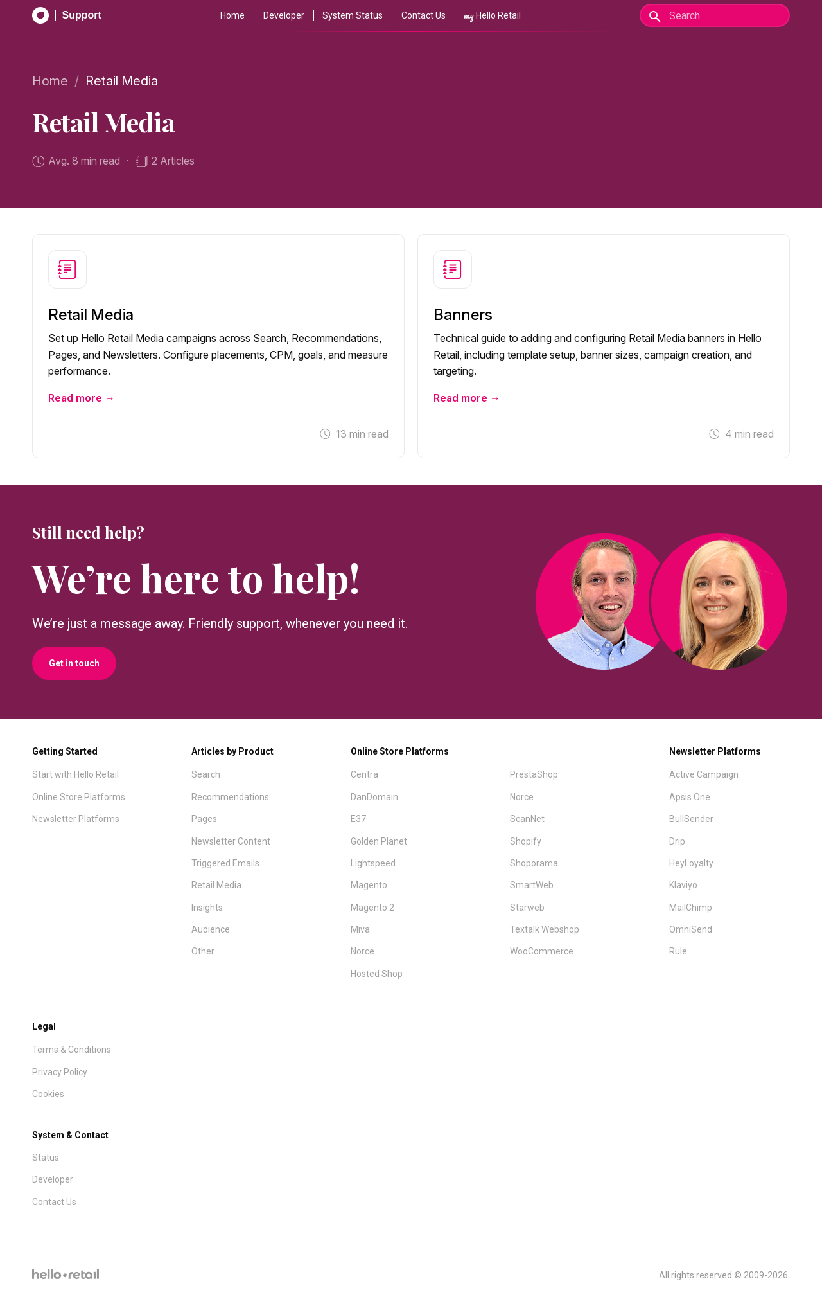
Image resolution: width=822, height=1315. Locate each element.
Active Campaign (704, 774)
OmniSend (690, 929)
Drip (677, 841)
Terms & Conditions (71, 1049)
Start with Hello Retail (75, 774)
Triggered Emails (225, 863)
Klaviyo (683, 885)
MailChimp (690, 907)
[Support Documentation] (66, 15)
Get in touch (74, 663)
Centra (364, 774)
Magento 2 (372, 907)
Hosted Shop (377, 974)
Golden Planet (379, 841)
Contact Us (423, 15)
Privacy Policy (59, 1072)
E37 (358, 819)
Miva (360, 929)
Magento (369, 885)
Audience (210, 929)
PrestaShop (534, 774)
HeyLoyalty (691, 863)
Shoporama (534, 863)
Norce (362, 951)
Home (232, 15)
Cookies (48, 1094)
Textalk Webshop (544, 929)
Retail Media (216, 885)
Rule (678, 951)
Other (202, 951)
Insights (207, 907)
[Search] (715, 15)
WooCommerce (541, 951)
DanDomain (374, 797)
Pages (204, 819)
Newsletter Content (230, 841)
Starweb (527, 907)
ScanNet (527, 819)
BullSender (691, 819)
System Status (352, 15)
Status (45, 1157)
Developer (283, 15)
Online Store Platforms (78, 797)
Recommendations (230, 797)
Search (205, 774)
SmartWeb (532, 885)
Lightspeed (373, 863)
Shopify (525, 841)
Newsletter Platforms (75, 819)
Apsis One (689, 797)
